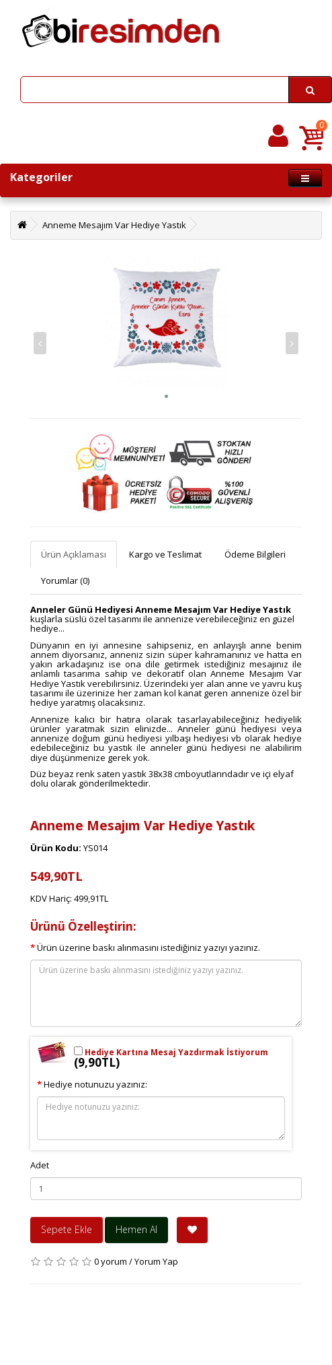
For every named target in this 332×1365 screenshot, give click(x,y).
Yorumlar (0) (65, 580)
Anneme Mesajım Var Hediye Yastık (114, 225)
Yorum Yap (156, 1261)
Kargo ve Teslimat (165, 554)
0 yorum (110, 1261)
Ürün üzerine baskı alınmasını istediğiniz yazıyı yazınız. (148, 947)
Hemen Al (136, 1229)
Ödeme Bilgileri (255, 554)
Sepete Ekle (66, 1229)
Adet (39, 1165)
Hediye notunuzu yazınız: (95, 1084)
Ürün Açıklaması (73, 554)
